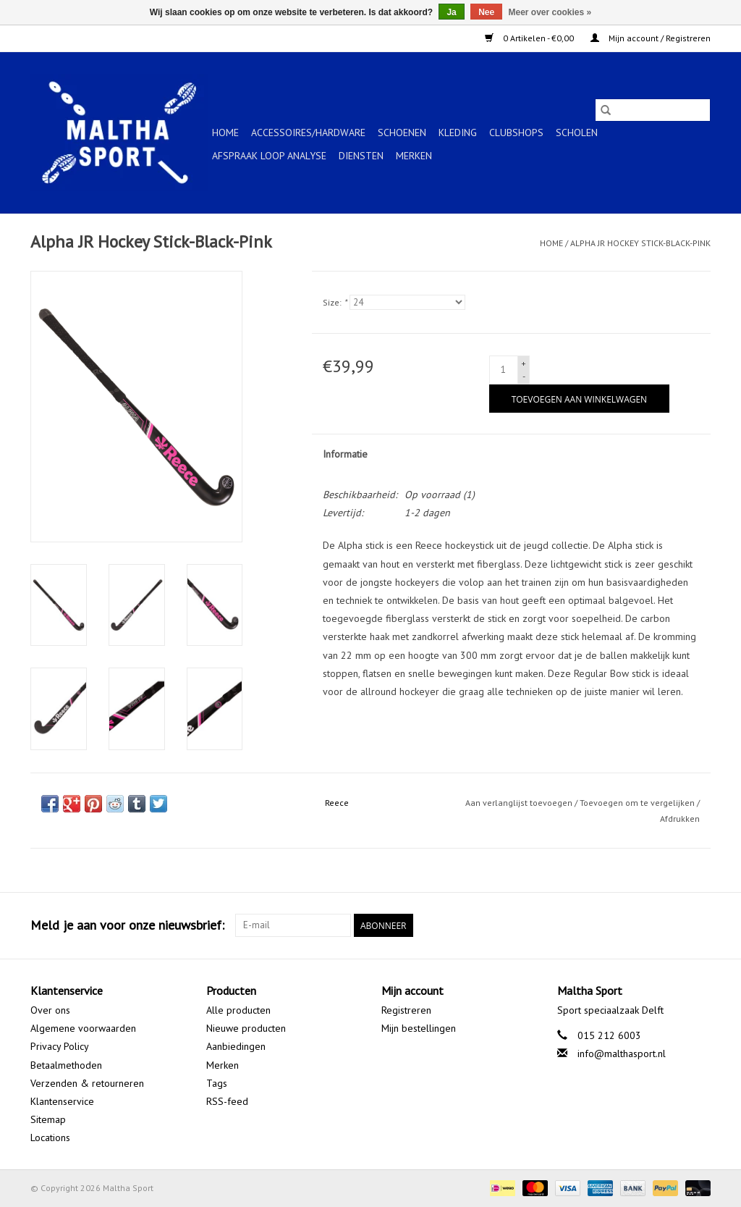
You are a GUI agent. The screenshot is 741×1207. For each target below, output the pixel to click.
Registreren (406, 1010)
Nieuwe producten (246, 1028)
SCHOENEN (402, 132)
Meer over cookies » (550, 12)
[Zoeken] (653, 110)
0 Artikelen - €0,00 (530, 38)
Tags (216, 1083)
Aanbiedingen (236, 1046)
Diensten (361, 155)
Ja (451, 12)
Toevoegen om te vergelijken (638, 802)
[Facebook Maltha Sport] (647, 925)
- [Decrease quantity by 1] (523, 376)
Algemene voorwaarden (83, 1028)
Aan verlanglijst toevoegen (520, 802)
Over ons (50, 1010)
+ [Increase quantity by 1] (523, 363)
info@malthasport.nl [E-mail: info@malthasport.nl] (621, 1053)
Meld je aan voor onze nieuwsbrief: (127, 925)
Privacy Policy (59, 1046)
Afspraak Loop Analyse (269, 155)
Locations (50, 1137)
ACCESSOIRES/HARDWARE (308, 132)
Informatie (345, 453)
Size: (335, 302)
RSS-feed (227, 1101)
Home (225, 132)
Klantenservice (62, 1101)
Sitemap (48, 1119)
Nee (486, 12)
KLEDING (458, 132)
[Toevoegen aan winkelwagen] (579, 398)
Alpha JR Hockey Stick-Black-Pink (640, 242)
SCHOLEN (577, 132)
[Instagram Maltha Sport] (699, 925)
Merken (414, 155)
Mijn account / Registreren (650, 38)
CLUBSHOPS (516, 132)
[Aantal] (503, 370)
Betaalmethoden (66, 1065)
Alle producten (238, 1010)
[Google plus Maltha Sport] (673, 925)
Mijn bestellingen (418, 1028)
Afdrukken (680, 818)
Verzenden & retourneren (87, 1083)
